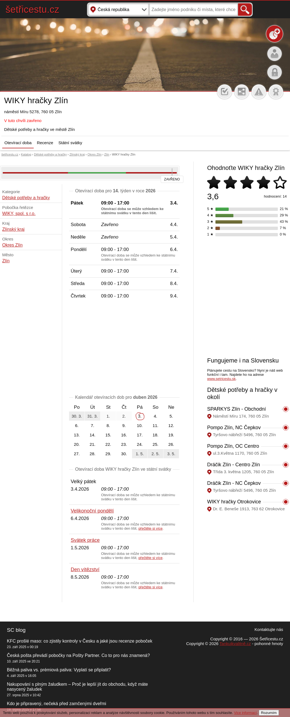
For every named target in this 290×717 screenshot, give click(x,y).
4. (155, 416)
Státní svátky (70, 142)
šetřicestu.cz (32, 9)
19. (171, 435)
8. (108, 425)
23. (124, 444)
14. (93, 435)
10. (140, 425)
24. (140, 444)
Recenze (45, 142)
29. (108, 453)
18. (156, 435)
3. (140, 416)
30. (124, 453)
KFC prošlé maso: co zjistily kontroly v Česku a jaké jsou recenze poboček (79, 641)
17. (140, 435)
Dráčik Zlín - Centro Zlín (233, 464)
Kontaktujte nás (269, 629)
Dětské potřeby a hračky (50, 154)
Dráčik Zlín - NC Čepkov (234, 483)
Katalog (26, 154)
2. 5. (155, 453)
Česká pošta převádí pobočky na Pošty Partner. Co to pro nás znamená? (78, 655)
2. (124, 416)
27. (77, 453)
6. (77, 425)
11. (156, 425)
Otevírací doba (17, 142)
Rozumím (269, 713)
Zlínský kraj (77, 154)
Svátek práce (85, 540)
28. (93, 453)
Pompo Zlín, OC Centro (233, 446)
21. (93, 444)
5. (171, 416)
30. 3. (77, 416)
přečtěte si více (150, 528)
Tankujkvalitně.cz (235, 643)
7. (92, 425)
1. (108, 416)
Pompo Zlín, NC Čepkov (234, 427)
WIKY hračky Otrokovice (234, 501)
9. (124, 425)
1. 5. (140, 453)
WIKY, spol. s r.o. (19, 213)
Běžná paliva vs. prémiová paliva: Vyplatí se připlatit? (59, 669)
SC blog (16, 630)
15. (108, 435)
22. (108, 444)
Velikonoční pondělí (92, 511)
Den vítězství (85, 569)
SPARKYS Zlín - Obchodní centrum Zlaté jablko (236, 412)
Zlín (106, 154)
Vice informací (245, 713)
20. (77, 444)
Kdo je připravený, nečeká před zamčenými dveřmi (56, 703)
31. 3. (92, 416)
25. (156, 444)
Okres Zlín (95, 154)
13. (77, 435)
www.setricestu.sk (221, 379)
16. (124, 435)
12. (171, 425)
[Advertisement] (124, 348)
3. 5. (171, 453)
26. (171, 444)
